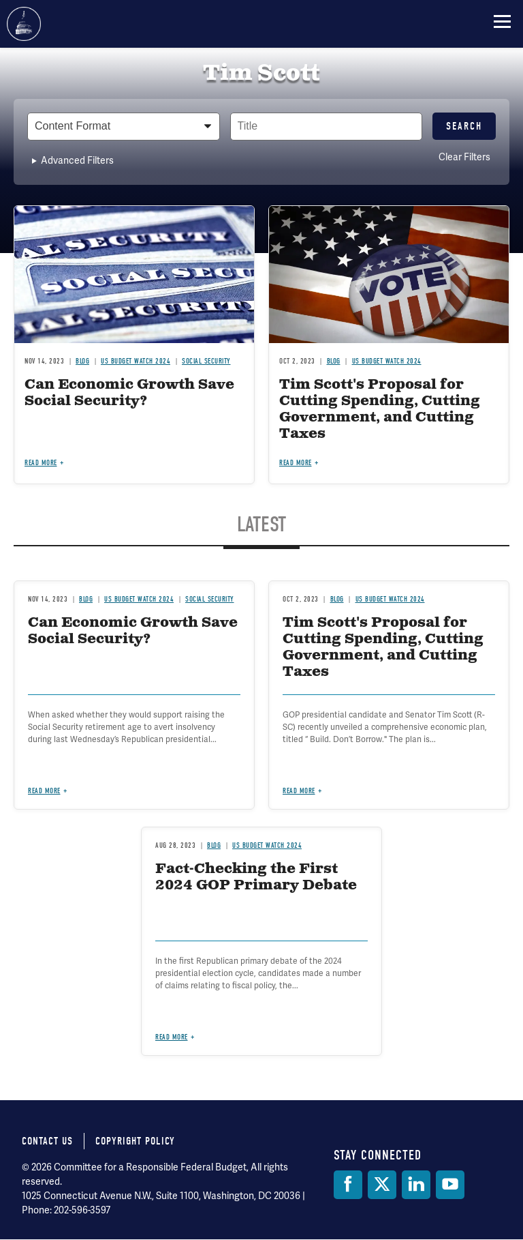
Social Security (206, 361)
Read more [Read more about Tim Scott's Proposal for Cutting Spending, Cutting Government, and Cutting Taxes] (295, 462)
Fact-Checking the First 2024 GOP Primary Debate (256, 877)
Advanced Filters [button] (77, 160)
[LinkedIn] (416, 1184)
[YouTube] (450, 1184)
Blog (82, 361)
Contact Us (47, 1141)
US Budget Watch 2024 (135, 361)
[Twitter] (382, 1184)
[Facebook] (348, 1184)
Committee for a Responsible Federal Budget (24, 24)
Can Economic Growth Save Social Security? (129, 393)
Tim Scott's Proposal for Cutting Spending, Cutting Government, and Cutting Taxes (379, 409)
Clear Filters (464, 157)
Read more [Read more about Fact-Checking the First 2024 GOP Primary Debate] (171, 1037)
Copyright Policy (135, 1141)
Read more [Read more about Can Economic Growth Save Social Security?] (41, 462)
